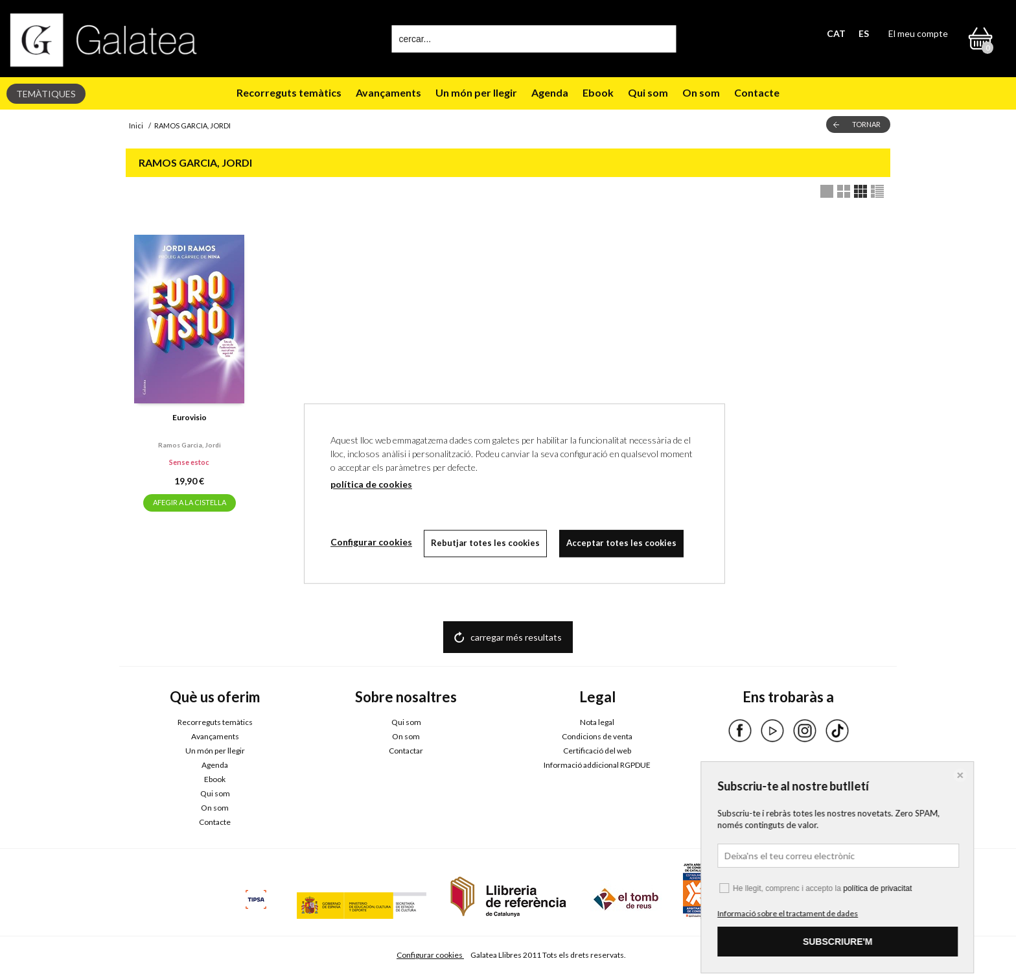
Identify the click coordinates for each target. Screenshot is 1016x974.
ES (864, 33)
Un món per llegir (476, 92)
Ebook (598, 92)
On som (701, 92)
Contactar (406, 750)
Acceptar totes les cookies (623, 543)
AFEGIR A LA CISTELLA (189, 502)
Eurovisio (189, 417)
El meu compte (918, 33)
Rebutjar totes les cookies (486, 543)
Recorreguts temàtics (289, 92)
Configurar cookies (430, 955)
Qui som (648, 92)
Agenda (549, 92)
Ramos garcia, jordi (189, 445)
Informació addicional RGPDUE (597, 765)
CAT (836, 33)
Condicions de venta (597, 736)
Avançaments (388, 92)
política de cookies (371, 484)
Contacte (756, 92)
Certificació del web (597, 750)
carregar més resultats (516, 637)
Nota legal (597, 722)
